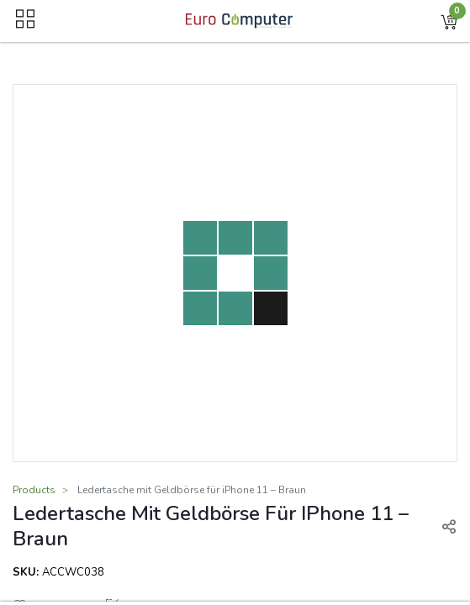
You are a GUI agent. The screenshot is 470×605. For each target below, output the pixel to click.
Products (34, 490)
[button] (449, 21)
